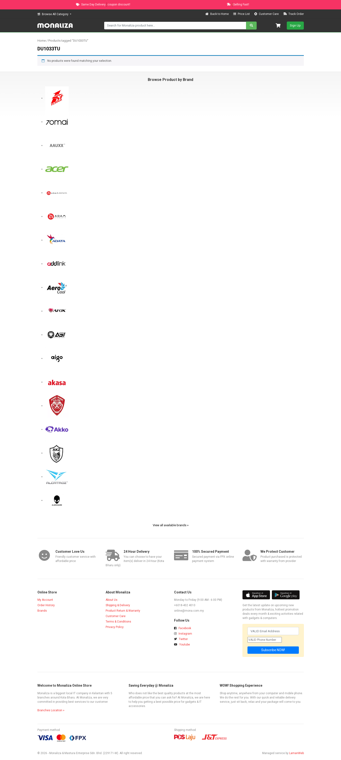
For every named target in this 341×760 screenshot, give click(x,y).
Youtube (182, 644)
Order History (46, 605)
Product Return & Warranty (123, 610)
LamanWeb (296, 753)
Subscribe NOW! (273, 650)
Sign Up (295, 25)
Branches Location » (50, 710)
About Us (111, 599)
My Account (45, 599)
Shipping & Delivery (118, 605)
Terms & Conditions (118, 621)
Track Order (293, 14)
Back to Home (217, 14)
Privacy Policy (115, 627)
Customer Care (266, 14)
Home (41, 40)
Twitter (181, 639)
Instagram (183, 633)
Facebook (182, 628)
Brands (42, 610)
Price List (242, 14)
